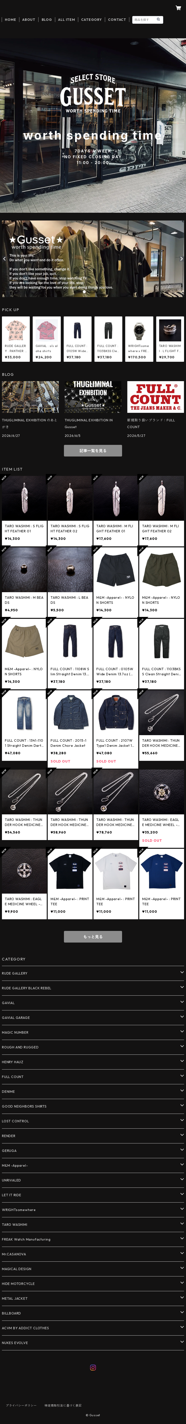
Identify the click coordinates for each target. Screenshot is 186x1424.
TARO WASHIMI (14, 1224)
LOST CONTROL (15, 1121)
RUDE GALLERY (15, 973)
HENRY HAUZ (12, 1062)
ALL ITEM (66, 19)
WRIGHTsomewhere (19, 1210)
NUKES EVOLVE (15, 1343)
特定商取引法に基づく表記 (63, 1405)
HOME (10, 19)
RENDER (9, 1136)
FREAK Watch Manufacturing (26, 1239)
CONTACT (117, 19)
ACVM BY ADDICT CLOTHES (25, 1328)
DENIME (8, 1091)
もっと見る (93, 936)
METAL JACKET (15, 1298)
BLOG (47, 19)
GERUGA (9, 1151)
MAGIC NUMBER (15, 1032)
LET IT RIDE (11, 1195)
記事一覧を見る (93, 450)
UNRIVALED (11, 1180)
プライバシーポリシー (21, 1405)
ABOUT (28, 19)
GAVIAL (8, 1003)
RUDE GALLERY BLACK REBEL (26, 988)
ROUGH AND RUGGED (20, 1047)
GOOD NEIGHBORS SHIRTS (24, 1106)
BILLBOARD (11, 1313)
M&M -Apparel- (15, 1165)
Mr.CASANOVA (14, 1254)
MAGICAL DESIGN (16, 1269)
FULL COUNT (13, 1077)
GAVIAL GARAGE (16, 1017)
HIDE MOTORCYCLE (18, 1284)
